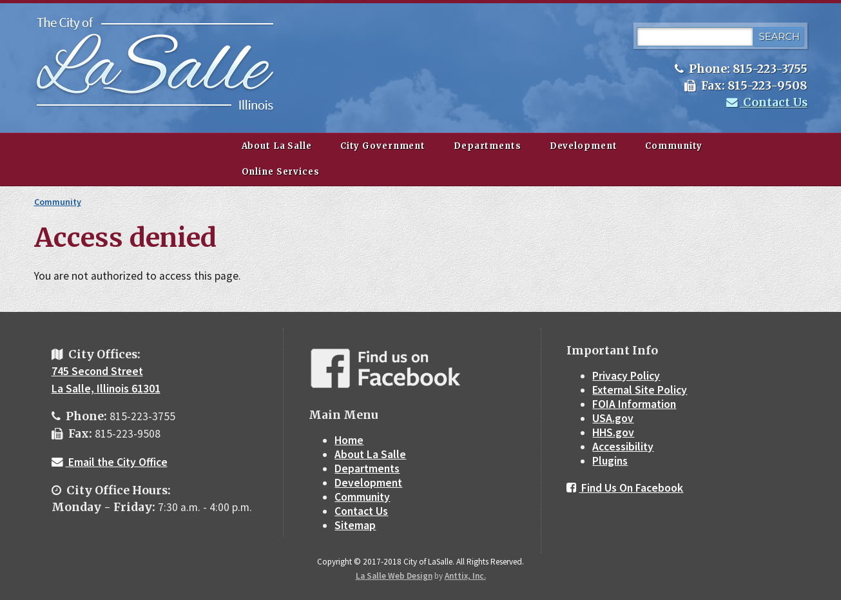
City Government (382, 145)
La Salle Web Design (394, 575)
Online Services (281, 171)
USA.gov (612, 418)
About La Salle (277, 145)
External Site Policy (639, 390)
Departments (487, 145)
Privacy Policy (626, 376)
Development (583, 145)
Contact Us (766, 102)
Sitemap (355, 525)
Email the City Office (110, 462)
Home (348, 440)
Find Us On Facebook (624, 488)
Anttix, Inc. (465, 575)
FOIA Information (634, 404)
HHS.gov (613, 432)
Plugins (610, 461)
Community (673, 145)
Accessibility (622, 447)
